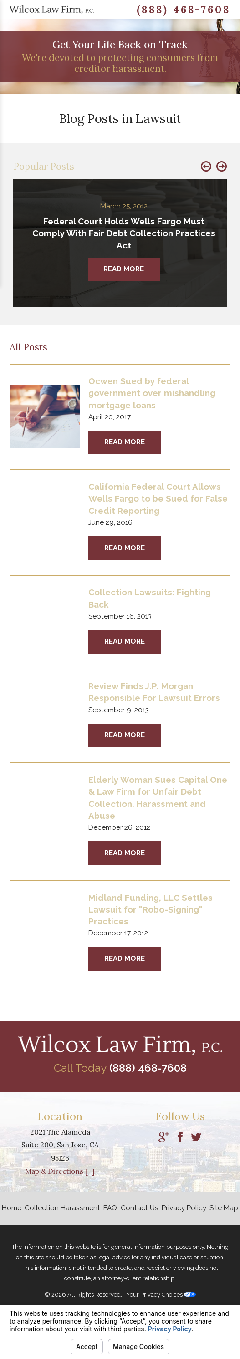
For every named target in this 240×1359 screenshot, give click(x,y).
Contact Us (139, 1208)
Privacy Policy (184, 1208)
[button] (206, 166)
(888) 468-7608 (183, 10)
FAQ (110, 1208)
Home (11, 1208)
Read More (124, 442)
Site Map (223, 1208)
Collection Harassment (62, 1208)
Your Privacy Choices (161, 1294)
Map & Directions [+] (60, 1171)
